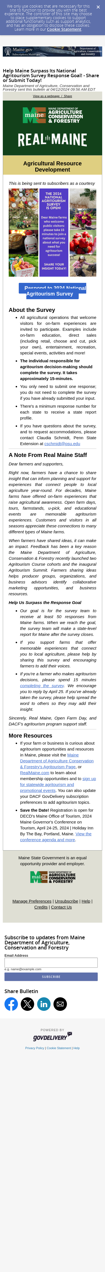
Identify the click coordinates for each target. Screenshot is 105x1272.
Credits (41, 907)
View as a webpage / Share (52, 96)
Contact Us (61, 907)
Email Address (16, 956)
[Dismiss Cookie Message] (98, 5)
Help (86, 901)
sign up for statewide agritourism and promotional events (58, 784)
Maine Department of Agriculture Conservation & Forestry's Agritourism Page (57, 760)
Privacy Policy (34, 1048)
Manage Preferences (31, 901)
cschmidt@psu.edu (62, 443)
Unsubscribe (66, 901)
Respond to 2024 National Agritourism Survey (55, 291)
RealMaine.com (34, 772)
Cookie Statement (64, 29)
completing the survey (42, 685)
